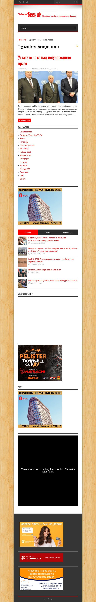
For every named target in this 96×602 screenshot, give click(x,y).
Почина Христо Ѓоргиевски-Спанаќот (44, 270)
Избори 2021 (25, 152)
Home (22, 40)
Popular (28, 232)
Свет (22, 175)
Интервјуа (24, 159)
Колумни (23, 162)
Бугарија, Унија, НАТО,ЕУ (31, 135)
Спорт (22, 179)
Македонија (25, 169)
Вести (22, 138)
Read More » (24, 120)
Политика (24, 172)
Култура (23, 165)
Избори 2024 (25, 155)
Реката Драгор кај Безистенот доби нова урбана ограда (52, 280)
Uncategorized (26, 132)
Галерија (24, 142)
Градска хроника (27, 145)
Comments (67, 232)
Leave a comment (40, 69)
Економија (24, 149)
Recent (48, 232)
